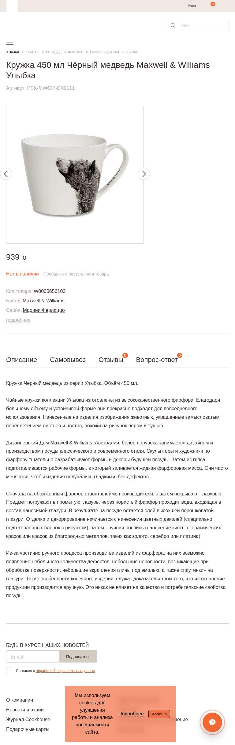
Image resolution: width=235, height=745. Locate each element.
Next (144, 174)
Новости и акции (25, 709)
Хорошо (159, 714)
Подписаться (78, 656)
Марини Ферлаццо (44, 310)
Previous (6, 174)
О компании (19, 700)
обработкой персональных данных (65, 671)
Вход (192, 6)
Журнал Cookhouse (28, 719)
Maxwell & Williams (44, 300)
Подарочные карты (27, 729)
